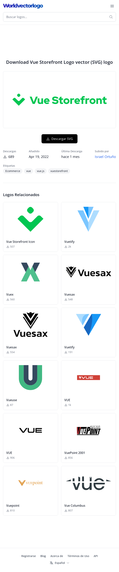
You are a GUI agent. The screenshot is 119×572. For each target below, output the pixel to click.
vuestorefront (59, 171)
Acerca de (56, 556)
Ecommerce (12, 171)
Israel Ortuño (105, 156)
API (96, 556)
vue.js (40, 171)
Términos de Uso (78, 556)
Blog (43, 556)
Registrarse (28, 556)
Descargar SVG (59, 139)
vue (28, 171)
